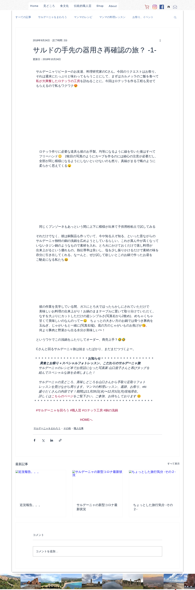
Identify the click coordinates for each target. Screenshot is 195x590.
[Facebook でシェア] (34, 440)
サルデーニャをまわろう (52, 17)
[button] (175, 17)
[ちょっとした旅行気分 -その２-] (154, 484)
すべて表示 (173, 463)
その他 (67, 428)
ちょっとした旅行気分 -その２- (153, 507)
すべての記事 (23, 17)
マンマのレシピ (83, 17)
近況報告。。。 (31, 505)
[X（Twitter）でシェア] (43, 440)
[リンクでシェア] (60, 440)
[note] (169, 7)
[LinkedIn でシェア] (51, 440)
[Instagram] (155, 7)
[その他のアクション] (160, 40)
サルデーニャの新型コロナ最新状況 (97, 507)
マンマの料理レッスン (112, 17)
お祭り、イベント (142, 17)
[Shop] (147, 7)
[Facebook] (162, 7)
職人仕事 (79, 428)
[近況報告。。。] (41, 484)
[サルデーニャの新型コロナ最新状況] (97, 484)
